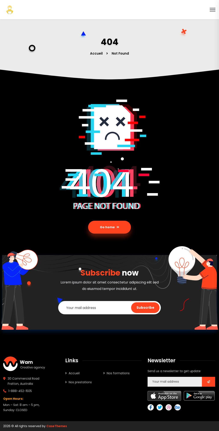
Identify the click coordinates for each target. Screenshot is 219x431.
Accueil (96, 53)
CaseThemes (56, 426)
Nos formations (118, 373)
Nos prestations (80, 382)
